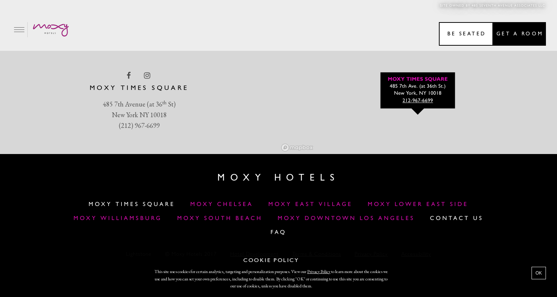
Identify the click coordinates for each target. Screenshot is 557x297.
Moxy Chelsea (221, 204)
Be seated (466, 34)
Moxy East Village (310, 204)
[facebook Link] (129, 75)
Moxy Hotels (278, 178)
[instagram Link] (148, 75)
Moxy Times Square (132, 204)
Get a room (519, 34)
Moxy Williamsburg (117, 218)
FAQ (279, 232)
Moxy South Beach (219, 218)
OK (539, 273)
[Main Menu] (19, 29)
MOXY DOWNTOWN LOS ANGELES (346, 218)
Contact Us (457, 218)
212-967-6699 (417, 101)
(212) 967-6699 (139, 125)
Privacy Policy (318, 272)
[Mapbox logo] (297, 147)
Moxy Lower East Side (418, 204)
